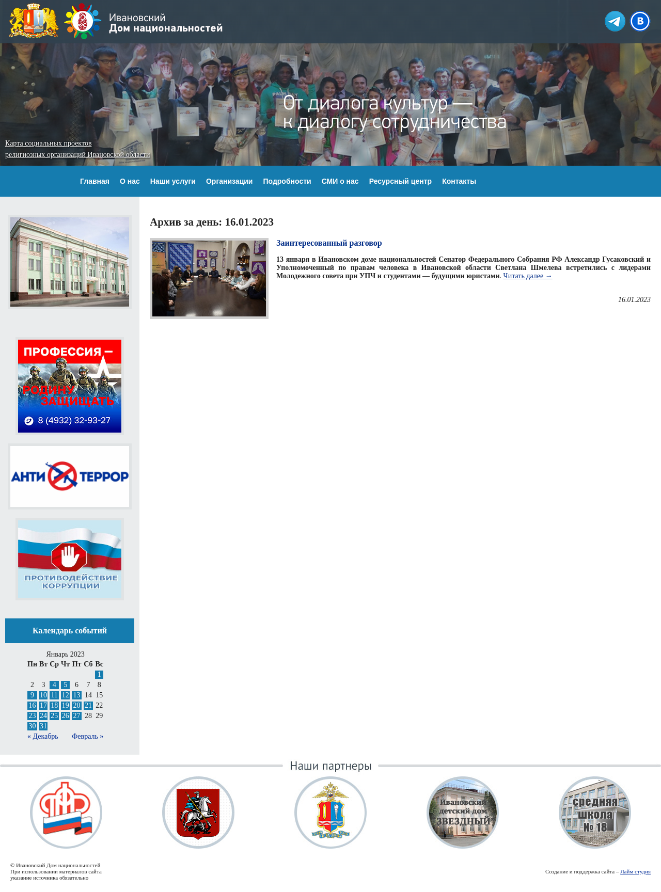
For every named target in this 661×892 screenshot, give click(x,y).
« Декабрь (42, 736)
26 (65, 716)
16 (32, 705)
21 (88, 705)
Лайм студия (635, 871)
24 (43, 716)
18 (54, 705)
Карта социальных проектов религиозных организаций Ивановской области (77, 148)
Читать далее (528, 276)
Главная (94, 181)
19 (65, 705)
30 (32, 726)
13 (77, 695)
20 (77, 705)
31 (43, 726)
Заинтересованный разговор (329, 242)
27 (77, 716)
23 (32, 716)
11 (54, 695)
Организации (229, 181)
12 (65, 695)
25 (54, 716)
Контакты (459, 181)
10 (43, 695)
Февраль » (87, 736)
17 (43, 705)
